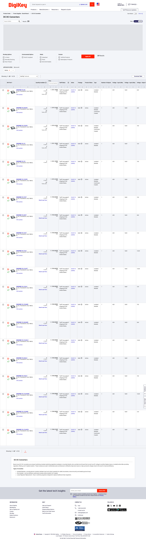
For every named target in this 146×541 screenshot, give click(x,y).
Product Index (6, 13)
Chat (77, 506)
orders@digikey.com (81, 513)
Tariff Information (46, 513)
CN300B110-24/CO (21, 108)
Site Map (12, 513)
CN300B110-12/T (21, 233)
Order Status (45, 507)
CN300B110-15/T (21, 197)
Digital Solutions (14, 515)
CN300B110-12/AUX (22, 411)
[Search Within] (10, 21)
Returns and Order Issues (48, 511)
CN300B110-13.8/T (22, 268)
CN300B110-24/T (21, 215)
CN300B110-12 (20, 143)
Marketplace (13, 507)
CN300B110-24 (20, 90)
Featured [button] (24, 76)
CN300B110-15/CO (21, 125)
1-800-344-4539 (80, 508)
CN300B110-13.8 (21, 251)
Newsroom (12, 517)
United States (38, 534)
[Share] (140, 14)
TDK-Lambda (19, 94)
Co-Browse (79, 515)
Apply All (88, 56)
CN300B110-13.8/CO (22, 429)
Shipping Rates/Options (48, 509)
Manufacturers (43, 9)
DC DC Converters (36, 13)
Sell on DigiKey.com (15, 509)
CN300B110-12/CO (21, 179)
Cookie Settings (110, 534)
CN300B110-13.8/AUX (22, 393)
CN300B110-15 (20, 161)
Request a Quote (66, 9)
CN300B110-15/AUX (22, 304)
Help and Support (46, 505)
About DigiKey (13, 505)
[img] (18, 5)
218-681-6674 (80, 510)
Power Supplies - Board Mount (21, 13)
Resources (55, 9)
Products (33, 9)
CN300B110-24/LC (21, 358)
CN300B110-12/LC (21, 286)
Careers (12, 511)
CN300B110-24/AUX (22, 322)
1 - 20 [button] (8, 76)
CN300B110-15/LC (21, 376)
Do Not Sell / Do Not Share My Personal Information (73, 538)
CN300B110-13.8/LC (22, 340)
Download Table (138, 76)
